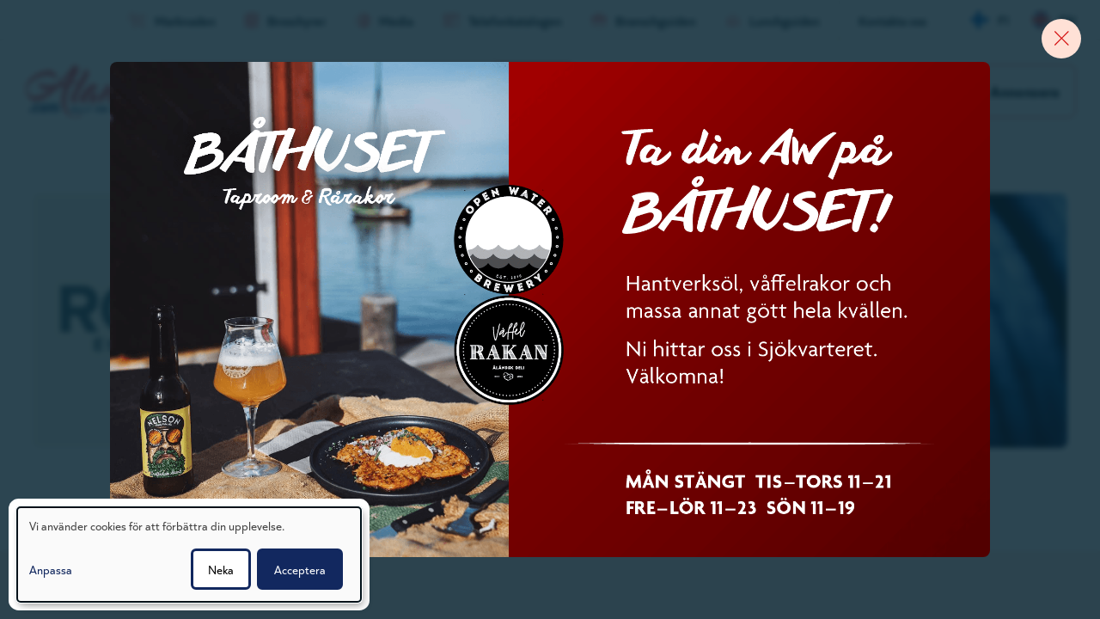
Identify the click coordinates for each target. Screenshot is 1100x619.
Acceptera (300, 569)
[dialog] (189, 554)
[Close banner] (1052, 47)
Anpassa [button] (50, 569)
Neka (221, 569)
